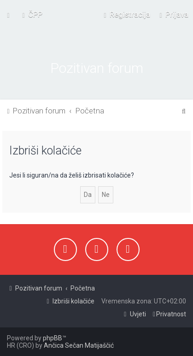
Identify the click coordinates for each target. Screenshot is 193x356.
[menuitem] (31, 14)
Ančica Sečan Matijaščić (79, 345)
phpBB (52, 338)
